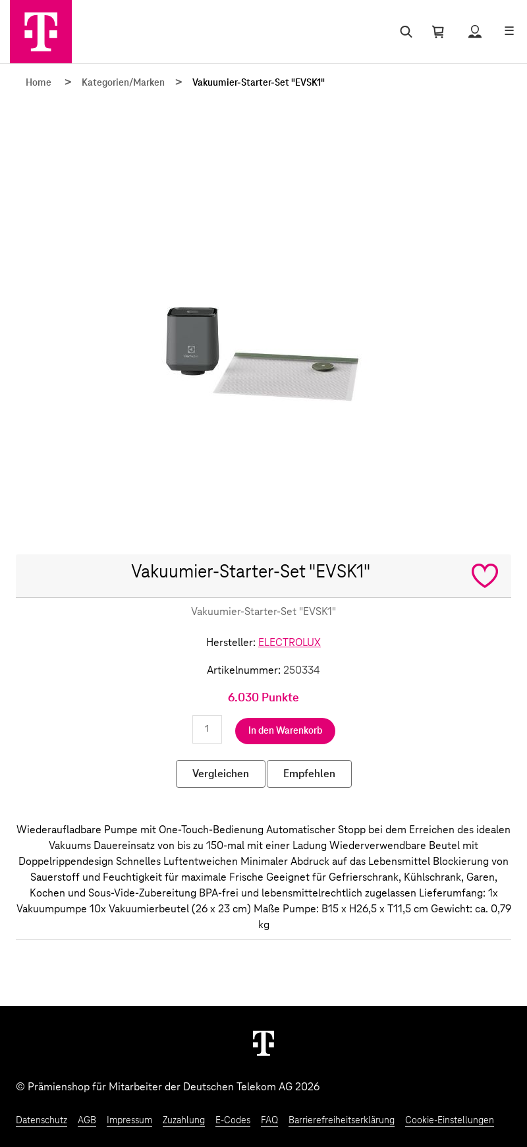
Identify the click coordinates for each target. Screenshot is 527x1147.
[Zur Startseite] (40, 32)
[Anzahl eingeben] (207, 729)
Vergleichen (220, 774)
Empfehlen (309, 774)
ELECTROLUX (289, 643)
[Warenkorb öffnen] (438, 32)
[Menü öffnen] (509, 32)
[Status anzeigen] (474, 32)
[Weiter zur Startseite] (263, 1043)
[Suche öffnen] (403, 32)
